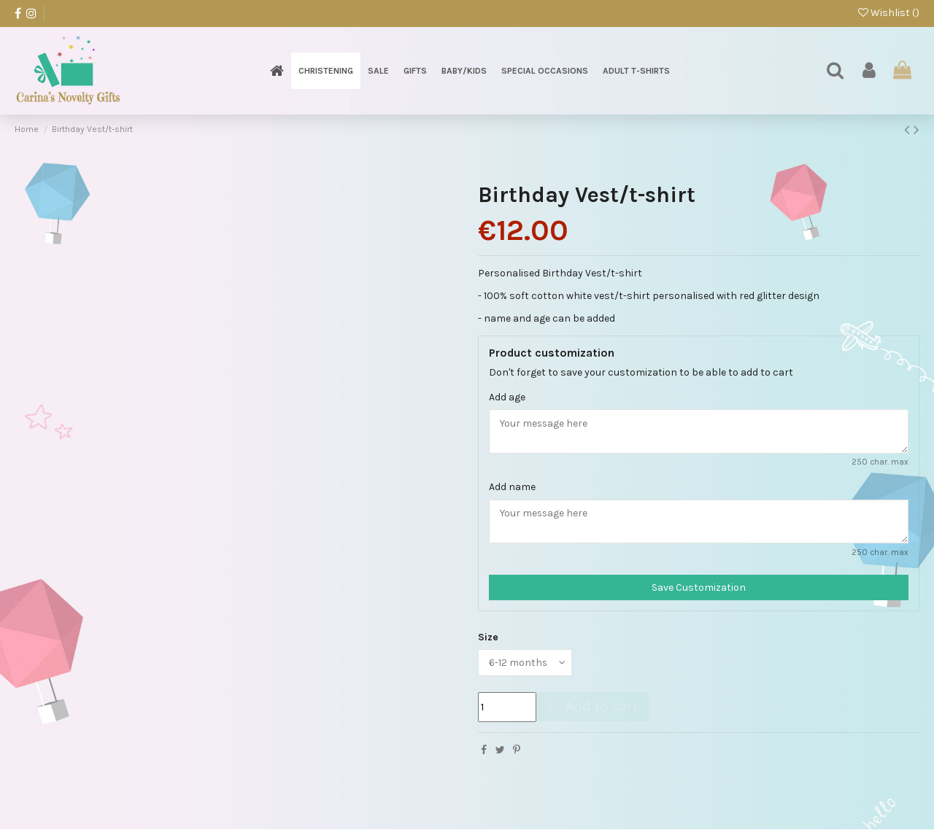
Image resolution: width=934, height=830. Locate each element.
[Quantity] (507, 708)
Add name (512, 487)
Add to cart (591, 707)
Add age (507, 397)
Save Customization (699, 588)
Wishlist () (888, 13)
